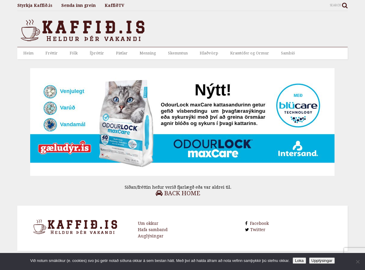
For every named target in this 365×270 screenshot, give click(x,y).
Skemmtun (178, 53)
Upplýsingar (321, 260)
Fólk (74, 53)
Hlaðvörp (209, 53)
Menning (148, 53)
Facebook (258, 223)
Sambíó (288, 53)
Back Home (178, 193)
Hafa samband (153, 229)
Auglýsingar (151, 236)
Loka (299, 260)
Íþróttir (97, 53)
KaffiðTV (114, 5)
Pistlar (122, 53)
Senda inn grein (78, 5)
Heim (28, 53)
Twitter (257, 229)
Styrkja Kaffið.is (34, 5)
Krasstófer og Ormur (249, 53)
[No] (358, 262)
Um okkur (148, 223)
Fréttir (51, 53)
